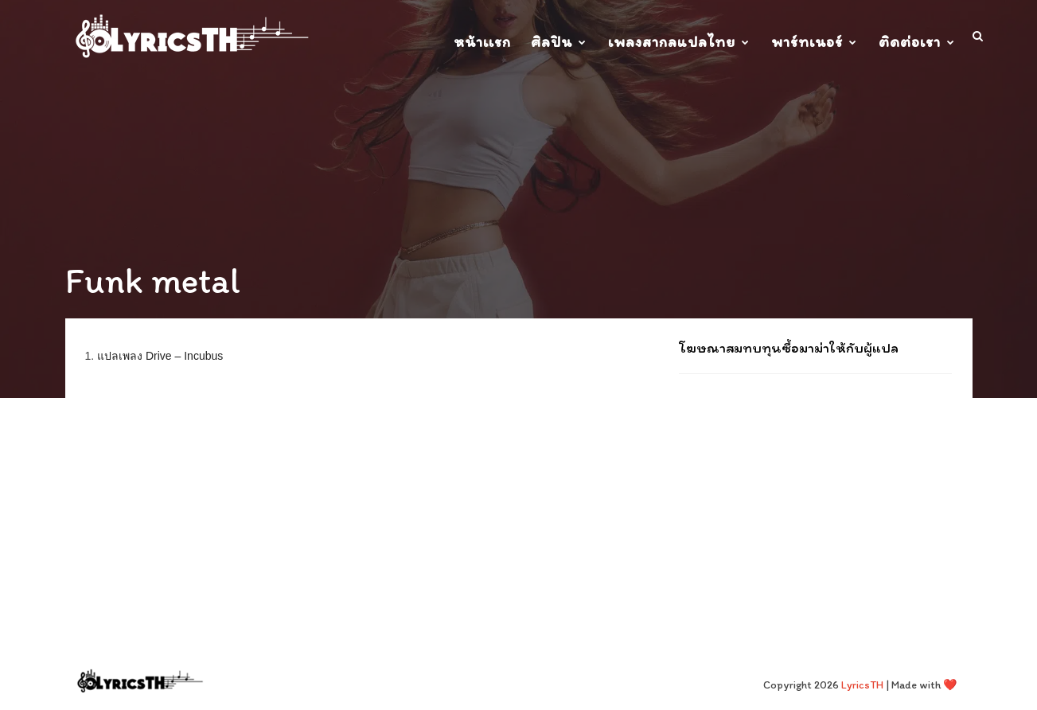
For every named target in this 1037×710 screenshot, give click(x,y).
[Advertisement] (815, 489)
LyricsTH (862, 685)
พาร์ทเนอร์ (807, 42)
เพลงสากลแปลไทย (671, 42)
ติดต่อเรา (910, 42)
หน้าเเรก (482, 42)
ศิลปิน (551, 42)
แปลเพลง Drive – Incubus (160, 355)
